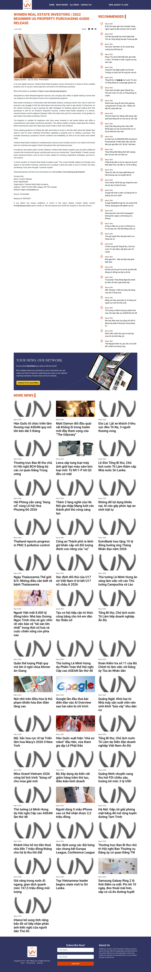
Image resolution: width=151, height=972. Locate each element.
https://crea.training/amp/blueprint (53, 91)
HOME (51, 5)
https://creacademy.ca (30, 190)
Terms (22, 963)
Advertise (40, 963)
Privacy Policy (30, 963)
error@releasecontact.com (24, 206)
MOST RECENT (62, 5)
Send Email (23, 182)
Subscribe (76, 964)
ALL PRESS (74, 5)
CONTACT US (86, 5)
